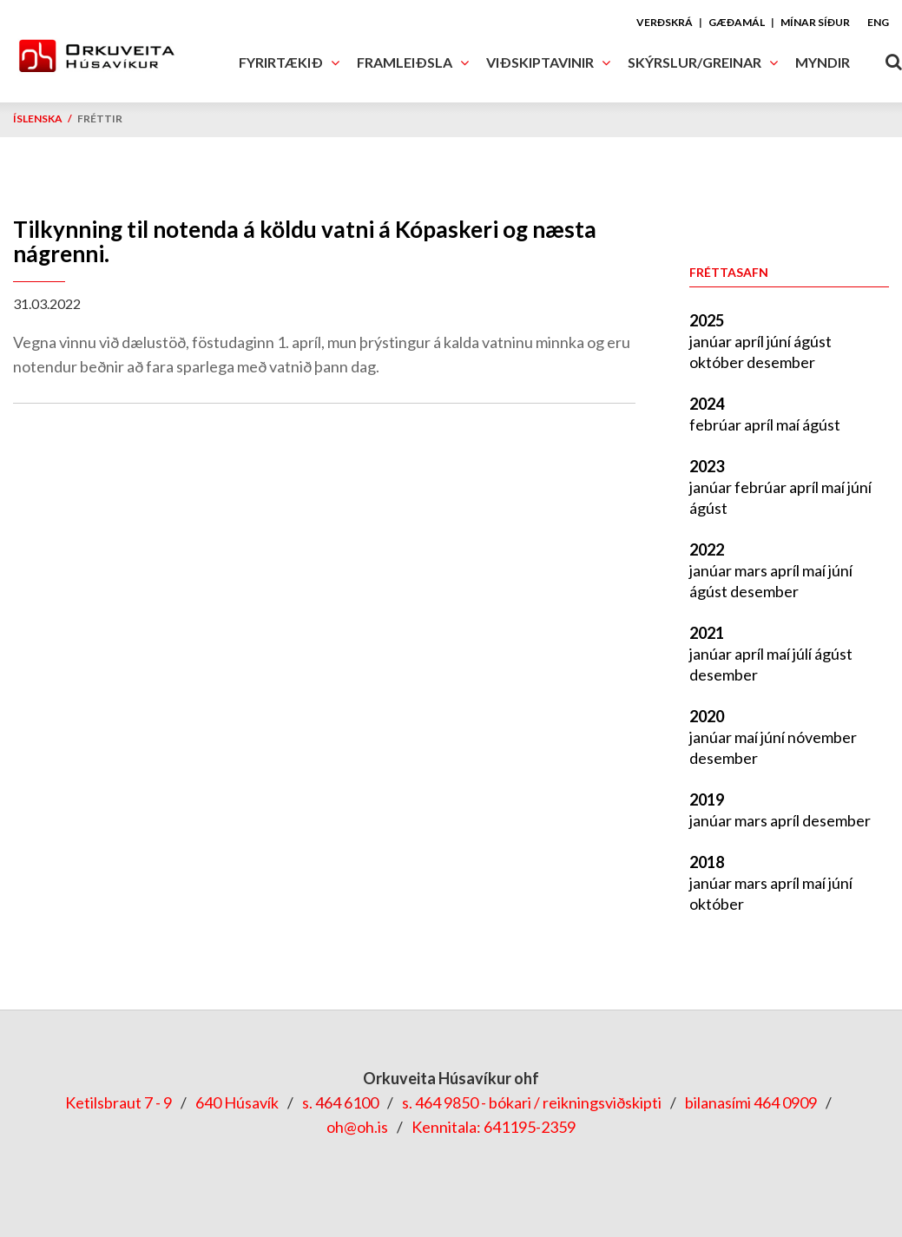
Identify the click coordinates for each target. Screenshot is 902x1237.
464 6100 (347, 1102)
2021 (706, 632)
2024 (706, 403)
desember (781, 362)
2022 (706, 549)
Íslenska (38, 118)
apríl (750, 341)
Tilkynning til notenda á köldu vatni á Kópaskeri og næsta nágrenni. (304, 241)
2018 (706, 862)
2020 (706, 716)
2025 (706, 320)
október (718, 362)
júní (780, 341)
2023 (706, 466)
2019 (706, 799)
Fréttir (99, 118)
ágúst (812, 341)
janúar (711, 341)
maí (789, 424)
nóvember (822, 737)
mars (752, 570)
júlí (803, 653)
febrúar (716, 424)
